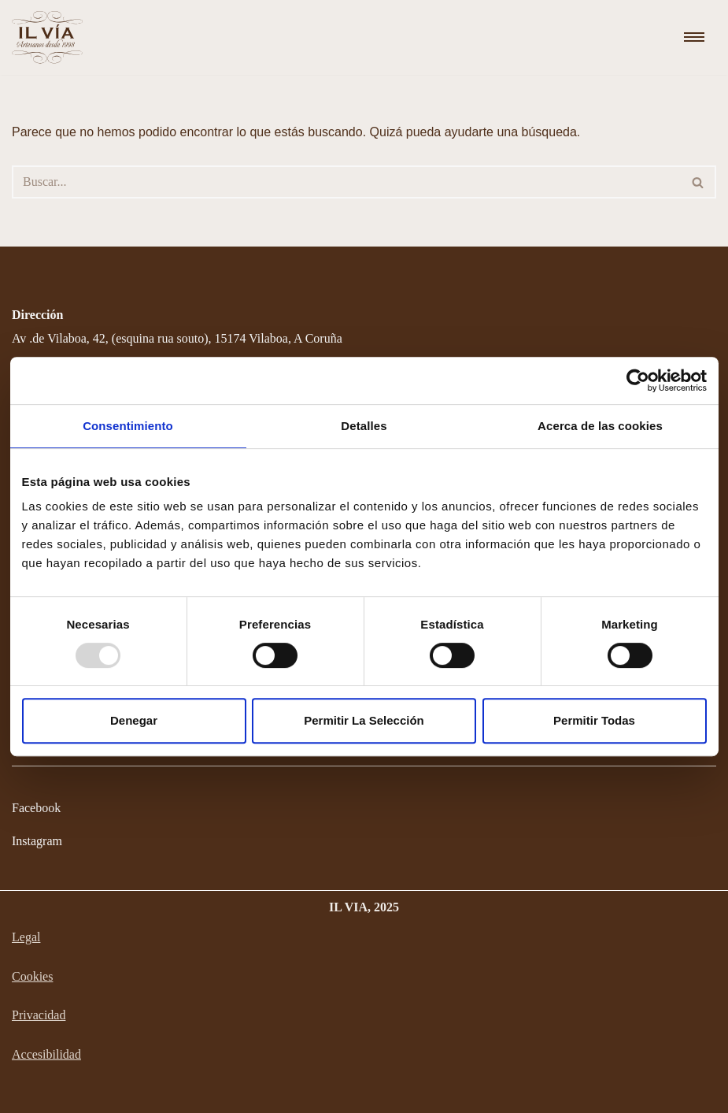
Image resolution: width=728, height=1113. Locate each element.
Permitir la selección (364, 720)
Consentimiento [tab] (128, 425)
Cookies (32, 976)
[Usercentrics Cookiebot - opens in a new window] (638, 380)
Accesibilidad (46, 1054)
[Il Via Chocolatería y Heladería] (51, 37)
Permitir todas (594, 720)
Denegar (133, 720)
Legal (26, 937)
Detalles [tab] (363, 425)
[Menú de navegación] (694, 37)
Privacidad (38, 1015)
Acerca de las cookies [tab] (600, 425)
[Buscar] (346, 181)
